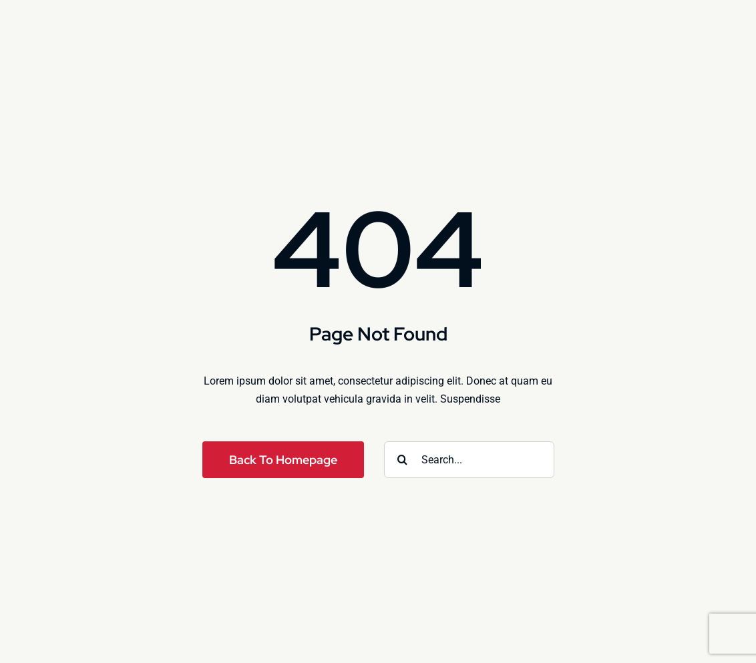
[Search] (402, 459)
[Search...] (469, 459)
